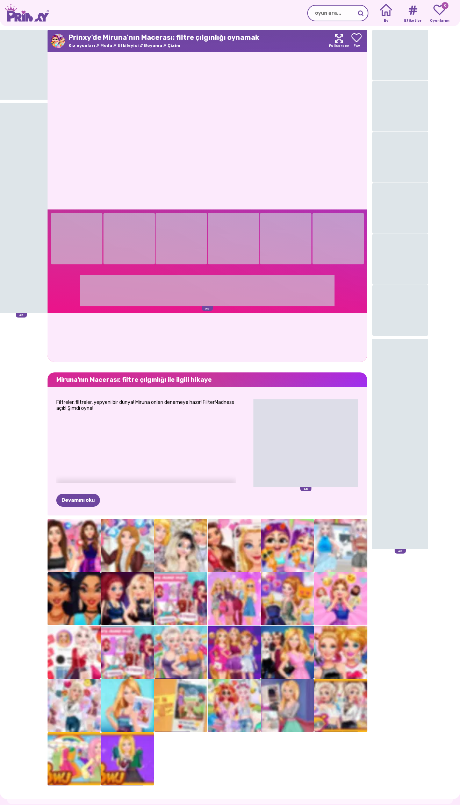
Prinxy (39, 785)
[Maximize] (339, 40)
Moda (106, 45)
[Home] (386, 13)
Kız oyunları (82, 45)
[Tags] (412, 13)
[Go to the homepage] (24, 13)
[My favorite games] (439, 13)
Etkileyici (128, 45)
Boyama (153, 45)
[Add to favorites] (356, 40)
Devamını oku (78, 466)
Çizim (173, 45)
